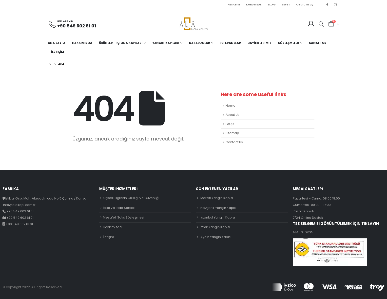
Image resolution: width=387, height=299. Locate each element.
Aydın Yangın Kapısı (215, 237)
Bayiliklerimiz (259, 43)
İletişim (57, 52)
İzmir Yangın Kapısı (215, 227)
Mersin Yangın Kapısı (216, 198)
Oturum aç (304, 4)
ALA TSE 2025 (303, 232)
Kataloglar (199, 43)
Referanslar (230, 43)
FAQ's (230, 124)
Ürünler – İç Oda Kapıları (120, 43)
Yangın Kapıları (165, 43)
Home (230, 105)
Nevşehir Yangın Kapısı (218, 207)
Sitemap (232, 133)
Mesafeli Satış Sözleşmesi (123, 217)
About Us (232, 115)
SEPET (286, 4)
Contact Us (234, 142)
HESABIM (234, 4)
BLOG (272, 4)
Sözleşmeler (288, 43)
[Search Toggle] (321, 24)
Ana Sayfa (56, 43)
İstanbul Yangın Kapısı (217, 217)
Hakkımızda (82, 43)
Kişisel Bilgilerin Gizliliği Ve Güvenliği (131, 198)
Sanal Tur (317, 43)
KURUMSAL (254, 4)
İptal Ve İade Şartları (119, 207)
